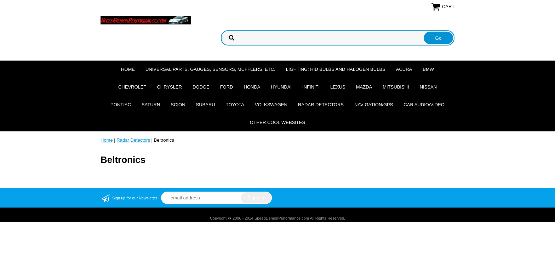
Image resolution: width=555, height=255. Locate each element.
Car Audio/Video (424, 104)
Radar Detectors (321, 104)
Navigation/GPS (373, 104)
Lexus (337, 87)
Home (128, 69)
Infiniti (311, 87)
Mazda (364, 87)
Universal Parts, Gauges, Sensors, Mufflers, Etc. (210, 69)
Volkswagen (271, 104)
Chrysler (169, 87)
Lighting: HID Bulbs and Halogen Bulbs (335, 69)
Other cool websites (277, 122)
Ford (226, 87)
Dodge (201, 87)
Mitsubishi (396, 87)
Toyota (235, 104)
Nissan (428, 87)
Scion (178, 104)
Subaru (205, 104)
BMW (428, 69)
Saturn (151, 104)
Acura (404, 69)
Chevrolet (132, 87)
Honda (252, 87)
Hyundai (281, 87)
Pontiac (120, 104)
